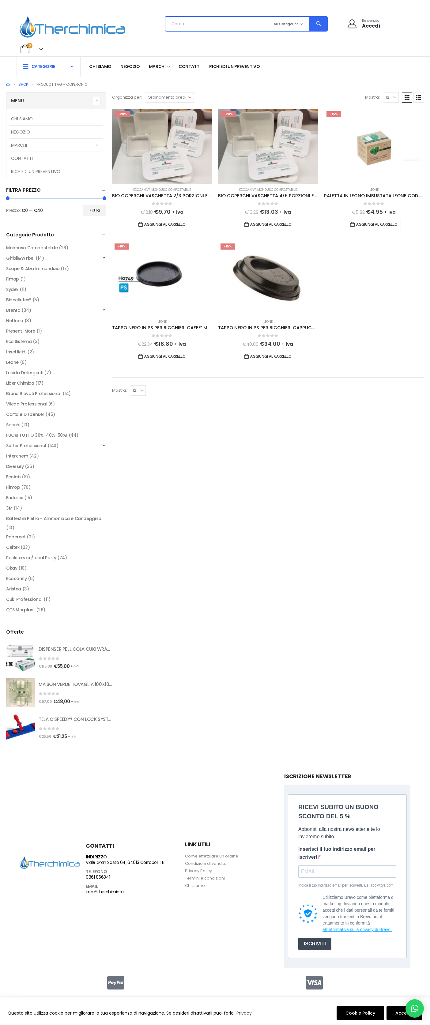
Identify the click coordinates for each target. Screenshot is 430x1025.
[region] (215, 1011)
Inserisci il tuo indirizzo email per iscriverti (336, 853)
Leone (374, 189)
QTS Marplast (20, 610)
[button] (407, 97)
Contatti (189, 66)
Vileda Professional (26, 404)
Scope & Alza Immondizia (32, 269)
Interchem (17, 456)
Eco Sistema (19, 341)
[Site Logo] (72, 25)
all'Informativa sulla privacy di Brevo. (357, 929)
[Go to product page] (162, 146)
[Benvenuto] (363, 23)
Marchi (157, 66)
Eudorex (14, 498)
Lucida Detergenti (24, 373)
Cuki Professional (24, 599)
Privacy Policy (198, 871)
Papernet (16, 537)
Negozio (130, 66)
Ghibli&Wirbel (20, 258)
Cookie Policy (360, 1013)
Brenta (13, 310)
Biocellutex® (18, 300)
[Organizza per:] (169, 97)
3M (9, 508)
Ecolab (13, 477)
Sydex (12, 289)
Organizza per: (127, 97)
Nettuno (14, 321)
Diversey (15, 466)
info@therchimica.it (105, 892)
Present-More (20, 331)
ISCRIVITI (315, 943)
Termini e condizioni (205, 878)
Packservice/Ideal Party (31, 558)
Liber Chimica (20, 383)
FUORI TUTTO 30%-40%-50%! (36, 435)
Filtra (94, 210)
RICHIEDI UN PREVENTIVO (234, 66)
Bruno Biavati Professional (33, 393)
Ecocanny (141, 189)
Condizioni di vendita (206, 863)
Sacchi (13, 425)
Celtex (12, 547)
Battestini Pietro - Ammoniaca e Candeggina (53, 518)
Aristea (13, 589)
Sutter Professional (26, 446)
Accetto (404, 1013)
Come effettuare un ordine (211, 856)
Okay (11, 568)
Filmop (13, 487)
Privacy (244, 1013)
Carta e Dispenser (25, 414)
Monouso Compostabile (171, 189)
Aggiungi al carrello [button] (165, 224)
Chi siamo (100, 66)
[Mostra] (391, 97)
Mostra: (372, 97)
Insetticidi (16, 352)
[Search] (318, 24)
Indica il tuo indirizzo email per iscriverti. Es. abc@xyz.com (346, 885)
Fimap (12, 279)
